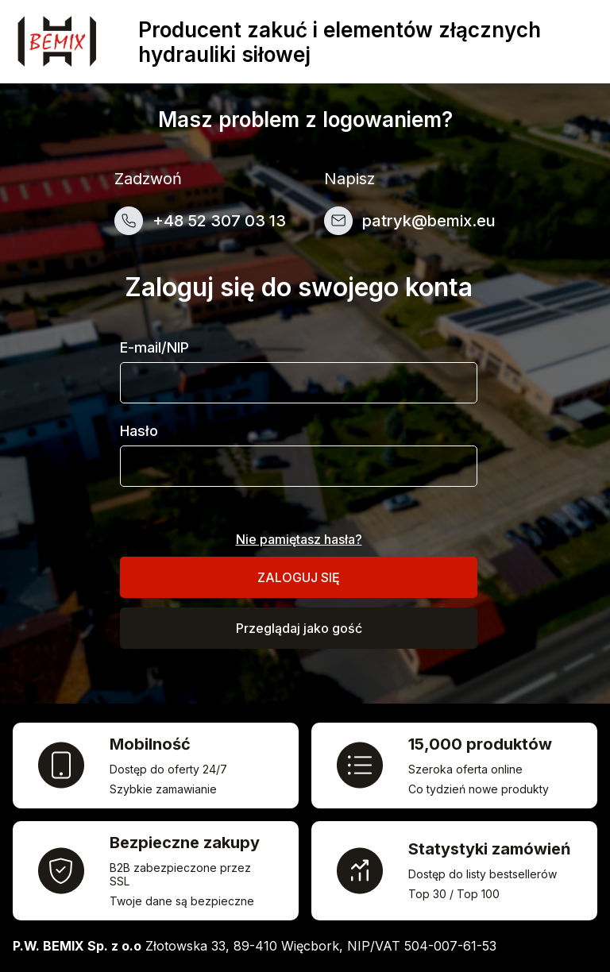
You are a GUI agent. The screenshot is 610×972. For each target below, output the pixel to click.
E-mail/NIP (154, 347)
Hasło (139, 430)
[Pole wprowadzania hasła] (298, 466)
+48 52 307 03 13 (219, 220)
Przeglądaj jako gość (299, 628)
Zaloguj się (298, 577)
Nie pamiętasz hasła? (299, 539)
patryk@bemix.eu (429, 220)
